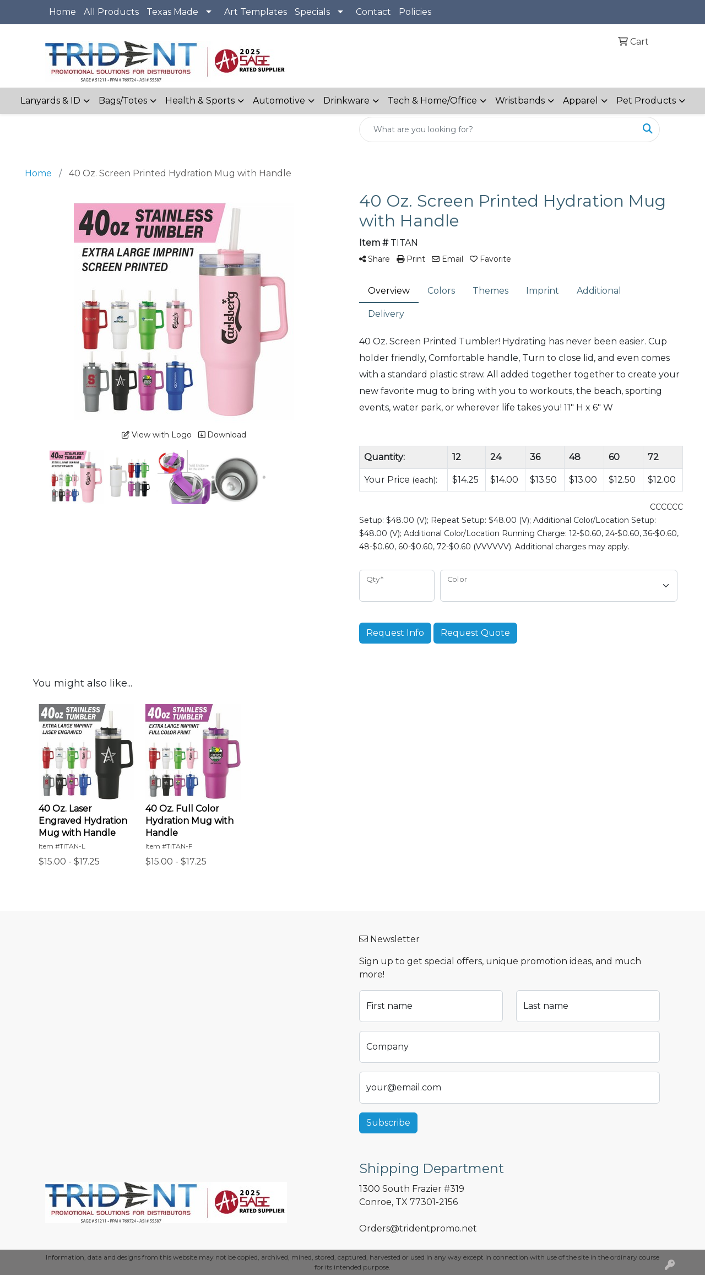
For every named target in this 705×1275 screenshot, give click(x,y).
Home (62, 12)
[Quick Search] (498, 129)
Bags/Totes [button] (123, 100)
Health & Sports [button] (200, 100)
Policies (415, 12)
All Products (111, 12)
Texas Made (172, 12)
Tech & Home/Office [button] (432, 100)
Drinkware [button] (346, 100)
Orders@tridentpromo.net (418, 1228)
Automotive (279, 100)
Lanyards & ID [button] (50, 100)
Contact (373, 12)
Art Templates (255, 12)
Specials (312, 12)
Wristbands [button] (520, 100)
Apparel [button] (580, 100)
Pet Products (646, 100)
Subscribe (388, 1122)
